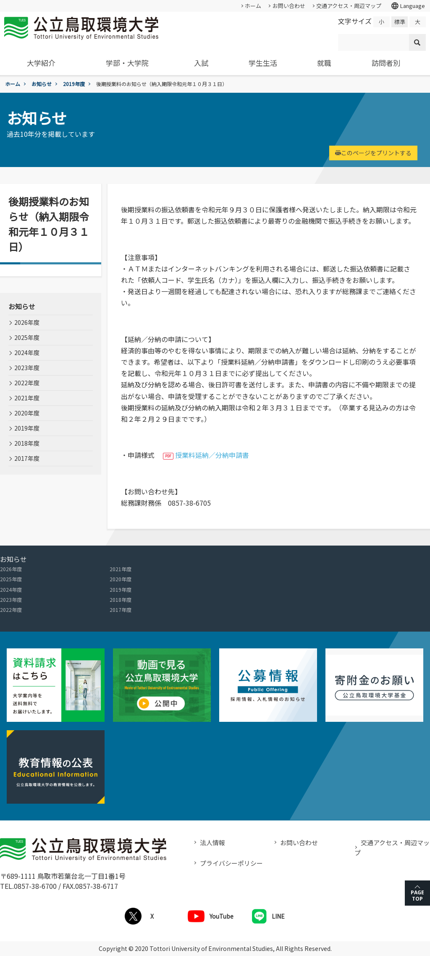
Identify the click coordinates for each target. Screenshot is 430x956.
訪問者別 (386, 62)
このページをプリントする (373, 153)
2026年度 (26, 322)
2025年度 (26, 337)
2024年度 (26, 352)
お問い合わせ (289, 6)
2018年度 (26, 443)
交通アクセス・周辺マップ (348, 6)
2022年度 (26, 383)
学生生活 (263, 62)
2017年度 (26, 458)
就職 (324, 62)
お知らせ (41, 83)
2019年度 (74, 83)
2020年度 (26, 413)
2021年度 (26, 398)
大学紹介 (41, 62)
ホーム (253, 6)
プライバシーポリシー (231, 863)
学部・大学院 (127, 62)
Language (408, 6)
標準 (399, 22)
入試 (201, 62)
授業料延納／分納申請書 (212, 455)
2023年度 (26, 367)
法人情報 (212, 842)
